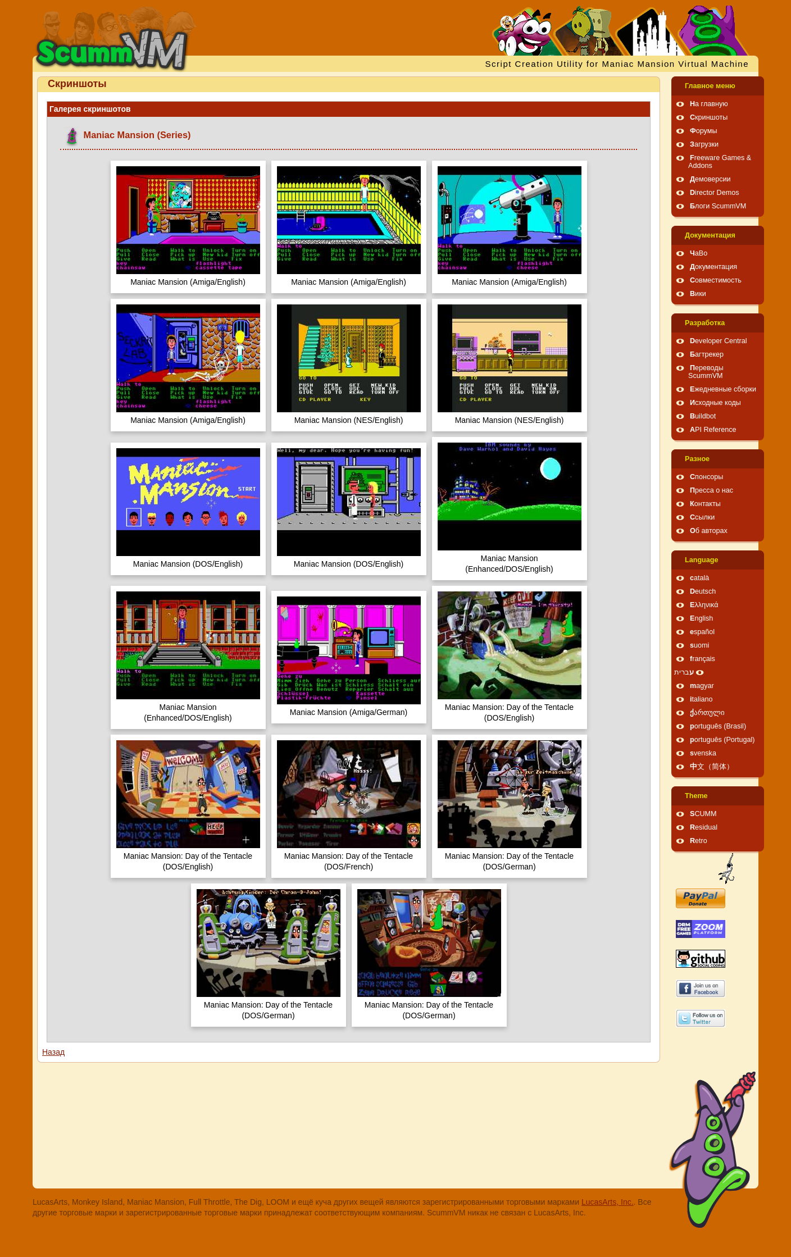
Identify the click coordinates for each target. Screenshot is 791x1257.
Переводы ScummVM (706, 372)
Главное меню (710, 86)
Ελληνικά (704, 605)
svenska (703, 753)
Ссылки (702, 517)
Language (701, 560)
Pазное (697, 459)
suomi (699, 645)
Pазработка (705, 323)
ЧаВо (698, 253)
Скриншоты (709, 117)
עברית (684, 672)
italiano (701, 699)
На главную (709, 104)
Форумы (703, 131)
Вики (698, 294)
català (699, 578)
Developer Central (718, 341)
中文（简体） (712, 767)
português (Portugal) (722, 740)
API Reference (713, 430)
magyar (702, 686)
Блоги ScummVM (718, 206)
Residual (703, 827)
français (702, 659)
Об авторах (709, 531)
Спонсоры (706, 477)
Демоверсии (710, 179)
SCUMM (703, 814)
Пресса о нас (711, 490)
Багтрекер (707, 354)
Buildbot (703, 416)
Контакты (705, 504)
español (702, 632)
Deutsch (703, 591)
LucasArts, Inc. (607, 1201)
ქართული (707, 713)
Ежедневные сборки (723, 389)
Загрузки (704, 144)
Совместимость (716, 280)
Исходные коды (715, 403)
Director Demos (714, 193)
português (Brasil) (718, 726)
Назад (53, 1052)
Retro (698, 841)
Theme (696, 796)
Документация (710, 235)
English (701, 618)
